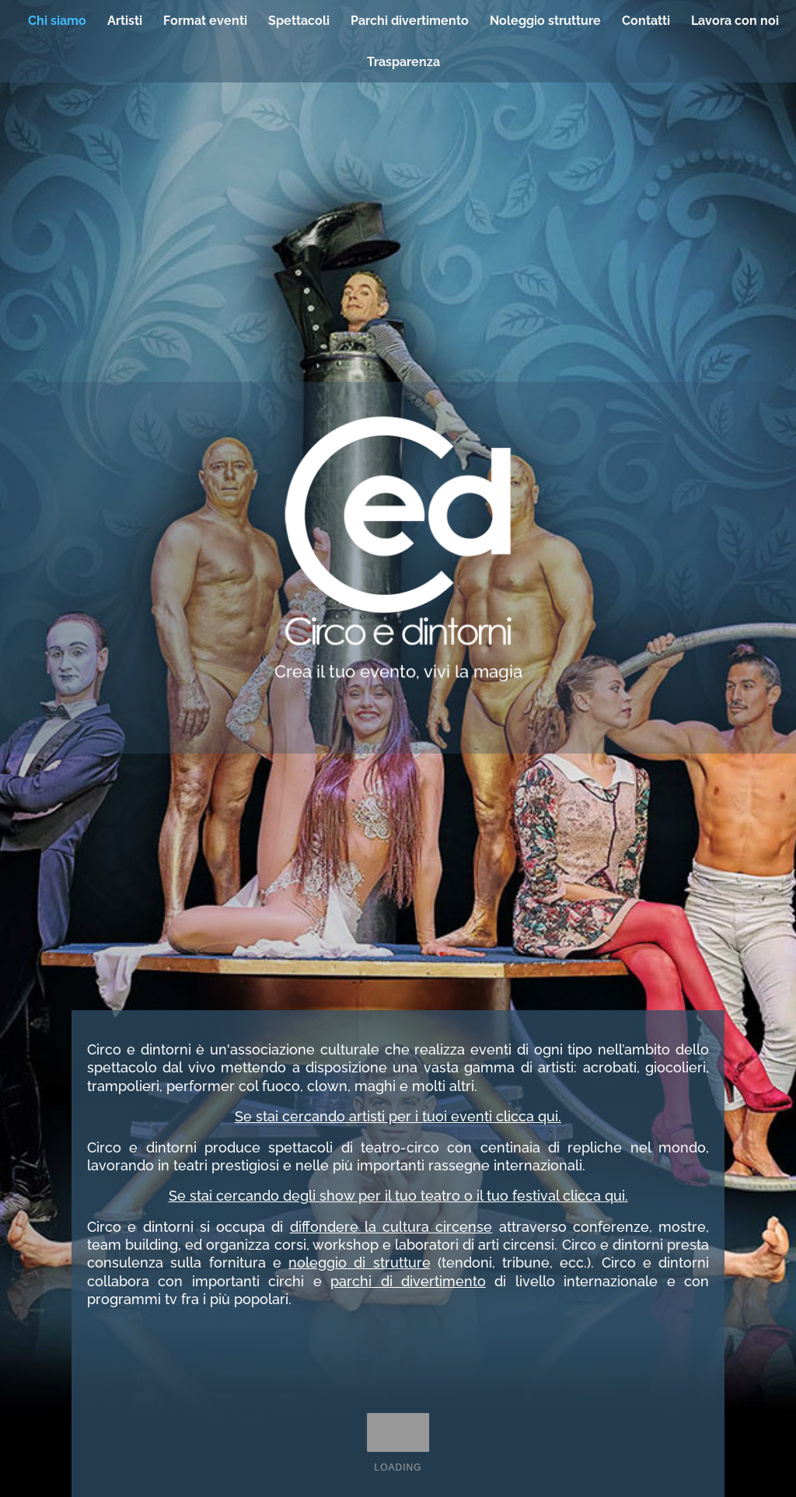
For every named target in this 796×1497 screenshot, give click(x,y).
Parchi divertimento (410, 20)
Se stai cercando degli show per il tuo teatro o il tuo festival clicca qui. (398, 1195)
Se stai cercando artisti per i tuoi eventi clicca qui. (398, 1116)
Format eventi (205, 20)
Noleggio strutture (545, 20)
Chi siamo (57, 20)
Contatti (646, 20)
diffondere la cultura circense (391, 1227)
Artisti (124, 20)
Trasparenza (403, 61)
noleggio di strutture (359, 1262)
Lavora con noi (735, 20)
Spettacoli (299, 20)
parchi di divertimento (408, 1281)
